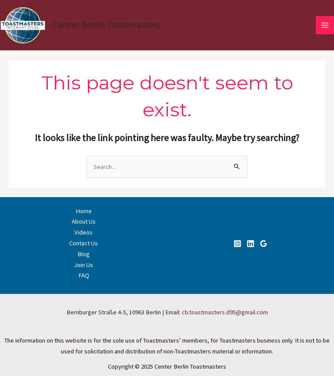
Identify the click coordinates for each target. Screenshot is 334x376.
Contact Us (83, 243)
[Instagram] (237, 243)
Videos (83, 232)
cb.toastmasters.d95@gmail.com (225, 312)
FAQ (83, 275)
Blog (83, 254)
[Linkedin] (250, 243)
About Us (84, 221)
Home (84, 211)
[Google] (263, 243)
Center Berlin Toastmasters (106, 25)
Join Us (83, 265)
